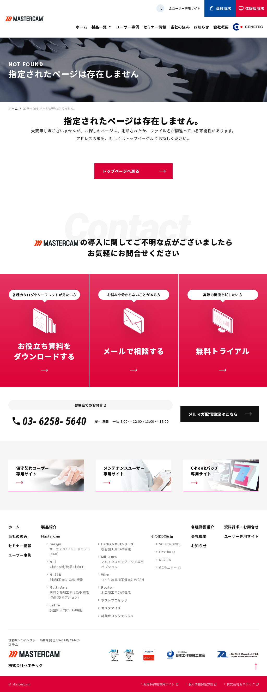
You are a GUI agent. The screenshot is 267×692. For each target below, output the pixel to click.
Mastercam (50, 536)
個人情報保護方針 (202, 684)
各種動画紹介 (202, 526)
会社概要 (221, 26)
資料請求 (220, 8)
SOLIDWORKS (169, 544)
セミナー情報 (154, 26)
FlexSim (165, 552)
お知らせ (201, 26)
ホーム (81, 26)
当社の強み (180, 26)
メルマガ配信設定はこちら (213, 414)
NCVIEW (165, 559)
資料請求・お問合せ (241, 526)
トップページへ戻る (120, 171)
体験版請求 (251, 8)
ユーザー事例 (127, 26)
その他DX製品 (162, 536)
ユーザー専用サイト (184, 8)
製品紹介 (49, 526)
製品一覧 (99, 26)
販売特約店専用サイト (160, 684)
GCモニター (168, 567)
